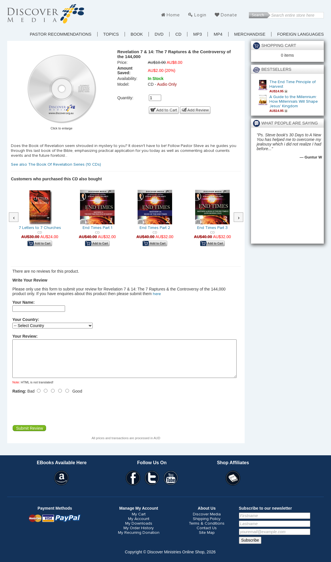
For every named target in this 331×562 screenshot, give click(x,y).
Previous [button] (16, 217)
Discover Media (207, 521)
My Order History (138, 535)
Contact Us (207, 535)
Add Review (198, 110)
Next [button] (241, 217)
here (157, 294)
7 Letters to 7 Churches (40, 228)
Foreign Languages (300, 34)
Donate (229, 15)
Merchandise (249, 34)
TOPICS (111, 34)
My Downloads (138, 530)
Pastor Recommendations (60, 34)
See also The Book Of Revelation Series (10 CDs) (56, 165)
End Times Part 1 (97, 228)
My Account (138, 526)
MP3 (197, 34)
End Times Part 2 (155, 228)
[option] (40, 222)
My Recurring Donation (138, 540)
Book (137, 34)
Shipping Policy (206, 526)
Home (173, 15)
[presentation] (56, 416)
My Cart (139, 521)
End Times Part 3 (212, 228)
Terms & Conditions (207, 530)
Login (200, 15)
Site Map (207, 540)
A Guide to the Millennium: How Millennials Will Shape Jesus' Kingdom (293, 101)
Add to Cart (166, 110)
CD (178, 34)
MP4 (218, 34)
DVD (159, 34)
